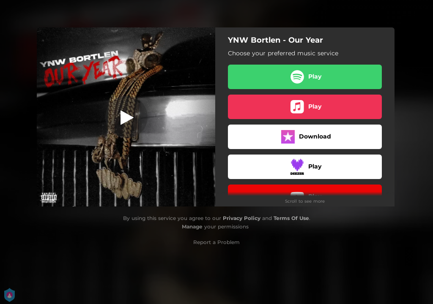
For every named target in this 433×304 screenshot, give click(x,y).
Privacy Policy (241, 218)
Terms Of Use (291, 218)
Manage (192, 226)
